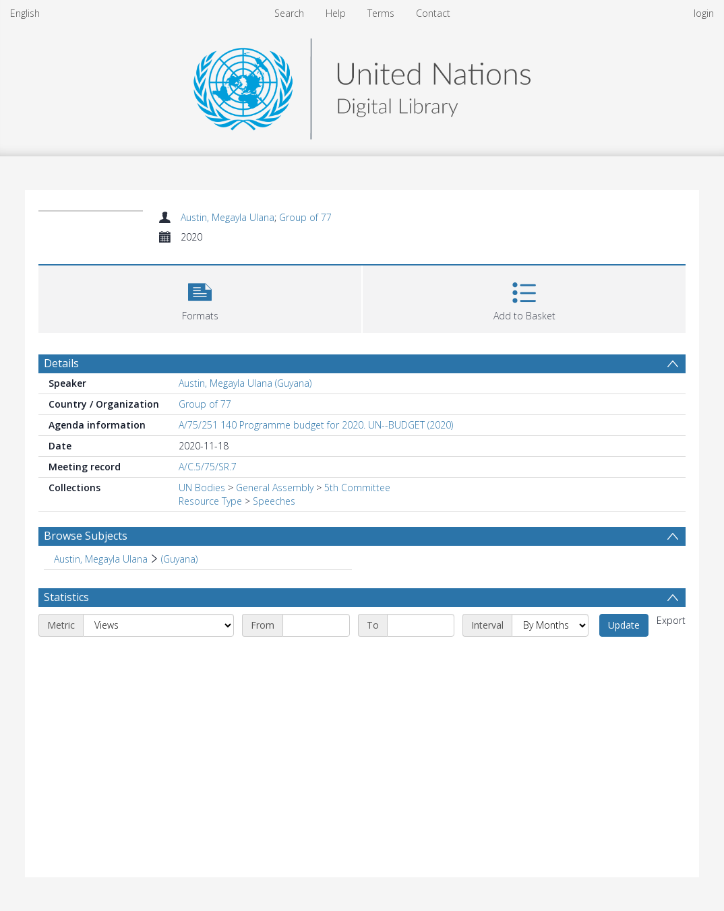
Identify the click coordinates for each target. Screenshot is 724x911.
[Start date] (316, 625)
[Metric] (158, 625)
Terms (380, 13)
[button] (199, 297)
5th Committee (357, 487)
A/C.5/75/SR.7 (208, 466)
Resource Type (210, 501)
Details (61, 363)
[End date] (420, 625)
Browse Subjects (85, 535)
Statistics (66, 597)
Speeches (274, 501)
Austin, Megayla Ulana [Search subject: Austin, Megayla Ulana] (101, 559)
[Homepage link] (362, 85)
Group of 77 (305, 217)
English (25, 13)
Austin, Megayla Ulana (227, 217)
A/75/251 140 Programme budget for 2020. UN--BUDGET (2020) (316, 424)
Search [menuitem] (289, 13)
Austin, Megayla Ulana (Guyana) (245, 383)
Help (336, 13)
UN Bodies (202, 487)
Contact (433, 13)
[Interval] (550, 625)
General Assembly (274, 487)
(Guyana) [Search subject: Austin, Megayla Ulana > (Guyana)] (179, 559)
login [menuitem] (704, 13)
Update (624, 625)
